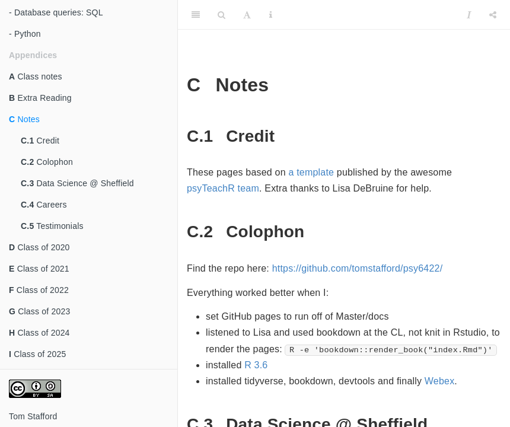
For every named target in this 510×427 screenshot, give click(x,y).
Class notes (35, 76)
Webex (440, 381)
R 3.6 (255, 365)
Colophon (47, 162)
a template (311, 172)
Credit (40, 140)
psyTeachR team (223, 188)
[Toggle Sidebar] (196, 15)
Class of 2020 (39, 247)
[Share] (492, 15)
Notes (24, 119)
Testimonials (52, 226)
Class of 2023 (39, 311)
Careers (44, 204)
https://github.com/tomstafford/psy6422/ (357, 268)
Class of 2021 (39, 268)
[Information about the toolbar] (270, 15)
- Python (25, 34)
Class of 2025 (37, 354)
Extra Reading (40, 98)
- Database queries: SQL (56, 12)
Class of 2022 (39, 290)
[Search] (221, 15)
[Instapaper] (469, 15)
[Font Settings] (247, 15)
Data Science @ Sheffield (77, 183)
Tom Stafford (33, 416)
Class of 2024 (39, 332)
